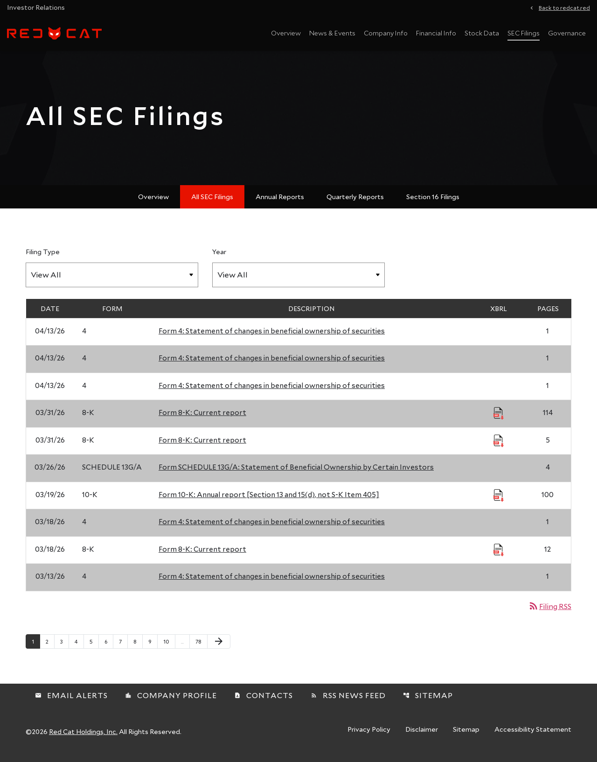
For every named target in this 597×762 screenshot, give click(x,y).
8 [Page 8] (138, 647)
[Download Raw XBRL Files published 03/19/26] (498, 500)
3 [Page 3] (64, 647)
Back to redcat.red (564, 7)
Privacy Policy (368, 736)
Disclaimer (421, 736)
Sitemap (428, 701)
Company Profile (171, 701)
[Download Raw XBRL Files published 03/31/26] (498, 418)
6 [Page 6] (108, 647)
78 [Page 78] (201, 647)
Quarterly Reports (355, 202)
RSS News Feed (348, 701)
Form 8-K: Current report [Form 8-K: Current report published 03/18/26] (202, 554)
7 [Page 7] (123, 647)
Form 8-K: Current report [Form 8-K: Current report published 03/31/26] (202, 418)
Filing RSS (549, 612)
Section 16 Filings (432, 202)
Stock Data (482, 32)
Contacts (263, 701)
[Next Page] (218, 647)
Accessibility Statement (532, 736)
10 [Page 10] (169, 647)
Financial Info (436, 32)
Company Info (386, 32)
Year (219, 257)
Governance (567, 32)
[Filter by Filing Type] (112, 280)
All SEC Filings (212, 202)
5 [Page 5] (94, 647)
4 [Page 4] (79, 647)
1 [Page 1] (35, 647)
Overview (286, 32)
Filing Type (43, 257)
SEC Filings (523, 32)
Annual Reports (280, 202)
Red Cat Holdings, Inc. (83, 737)
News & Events (332, 32)
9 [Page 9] (153, 647)
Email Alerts (71, 701)
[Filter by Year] (298, 280)
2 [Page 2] (50, 647)
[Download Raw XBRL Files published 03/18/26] (498, 555)
